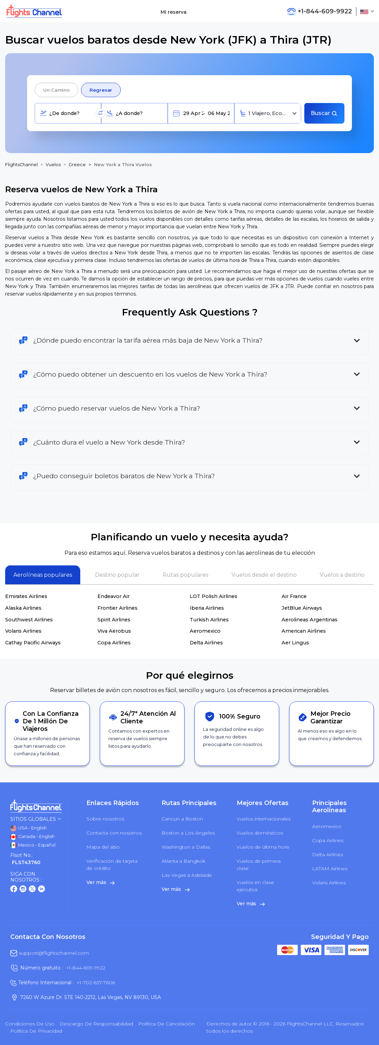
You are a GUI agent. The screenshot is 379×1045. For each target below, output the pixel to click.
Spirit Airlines (113, 620)
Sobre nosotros (105, 819)
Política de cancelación (166, 1024)
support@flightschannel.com (54, 953)
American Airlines (304, 631)
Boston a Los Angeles (188, 833)
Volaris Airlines (23, 631)
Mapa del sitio (103, 847)
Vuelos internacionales (264, 819)
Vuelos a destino (342, 575)
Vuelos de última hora (263, 847)
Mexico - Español (33, 845)
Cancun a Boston (182, 819)
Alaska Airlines (23, 608)
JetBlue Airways (302, 608)
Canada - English (32, 837)
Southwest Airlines (29, 620)
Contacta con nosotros (114, 833)
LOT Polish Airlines (213, 596)
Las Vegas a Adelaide (187, 875)
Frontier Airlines (117, 608)
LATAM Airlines (329, 868)
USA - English (28, 828)
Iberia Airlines (207, 608)
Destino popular (117, 575)
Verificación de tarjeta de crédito (112, 864)
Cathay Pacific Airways (33, 643)
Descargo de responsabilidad (96, 1024)
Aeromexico (205, 631)
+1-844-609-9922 (85, 968)
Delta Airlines (206, 643)
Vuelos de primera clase (259, 864)
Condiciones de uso (30, 1024)
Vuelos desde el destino (264, 575)
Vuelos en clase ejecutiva (255, 886)
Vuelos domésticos (260, 833)
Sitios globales (35, 819)
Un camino (56, 90)
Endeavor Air (113, 596)
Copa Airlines (114, 643)
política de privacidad (36, 1031)
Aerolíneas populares (42, 575)
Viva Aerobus (114, 631)
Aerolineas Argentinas (309, 620)
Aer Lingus (295, 643)
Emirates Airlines (26, 596)
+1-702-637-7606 (95, 982)
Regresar (101, 90)
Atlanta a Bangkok (183, 861)
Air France (294, 596)
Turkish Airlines (209, 620)
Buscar (324, 113)
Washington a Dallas (186, 847)
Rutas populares (185, 575)
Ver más (100, 882)
